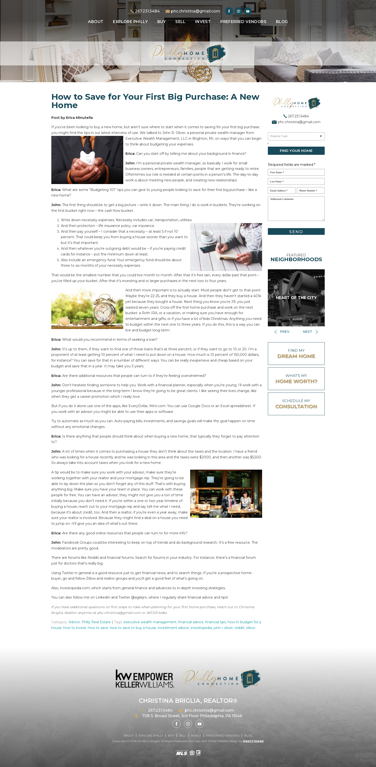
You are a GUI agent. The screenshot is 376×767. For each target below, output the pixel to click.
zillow (250, 628)
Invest (203, 21)
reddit (239, 628)
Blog (282, 21)
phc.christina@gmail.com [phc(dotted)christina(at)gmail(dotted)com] (195, 11)
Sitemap (194, 741)
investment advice (173, 628)
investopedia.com (75, 588)
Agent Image (253, 741)
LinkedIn (103, 597)
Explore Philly (130, 21)
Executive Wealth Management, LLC (156, 138)
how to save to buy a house (133, 628)
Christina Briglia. (149, 741)
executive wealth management (149, 622)
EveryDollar (138, 406)
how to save (98, 628)
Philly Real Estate (96, 622)
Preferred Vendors (243, 21)
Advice (74, 622)
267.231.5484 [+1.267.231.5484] (147, 11)
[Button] (282, 332)
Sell (180, 21)
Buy (161, 21)
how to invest (74, 628)
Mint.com (157, 406)
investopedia (201, 628)
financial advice (191, 622)
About (95, 21)
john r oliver (223, 628)
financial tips (215, 622)
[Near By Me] (296, 136)
